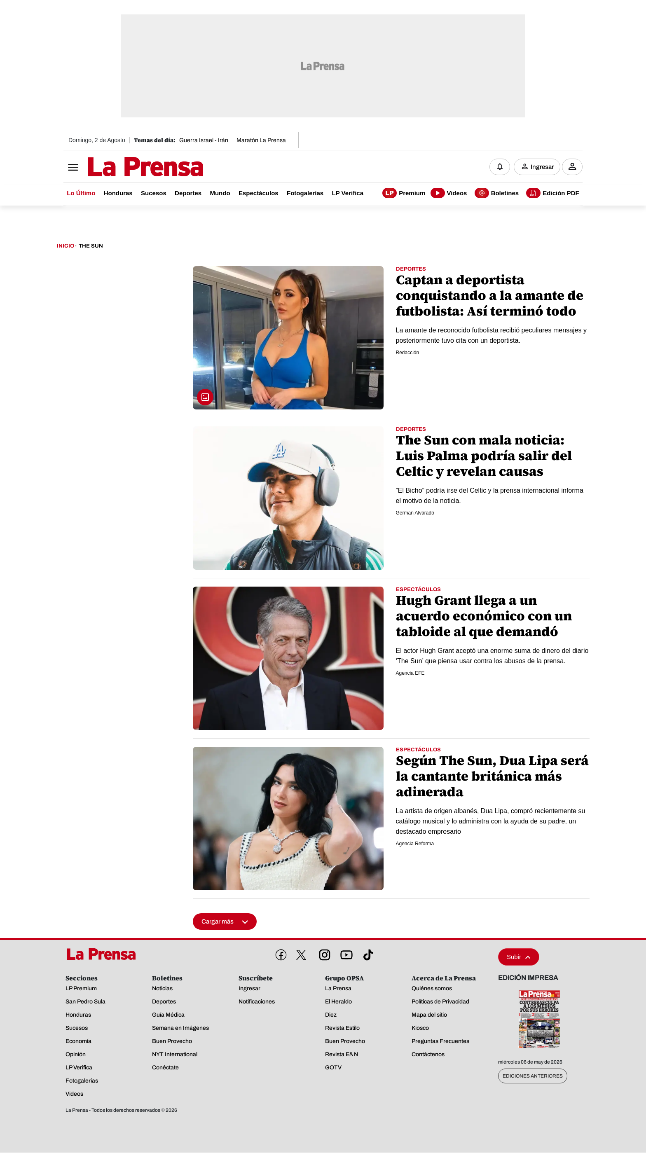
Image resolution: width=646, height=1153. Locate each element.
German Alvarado (415, 513)
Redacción (407, 353)
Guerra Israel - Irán (203, 140)
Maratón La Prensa (261, 140)
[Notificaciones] (499, 167)
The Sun (91, 246)
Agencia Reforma (415, 844)
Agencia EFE (410, 673)
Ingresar (542, 167)
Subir (519, 957)
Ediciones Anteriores (533, 1076)
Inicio (65, 246)
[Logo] (125, 167)
